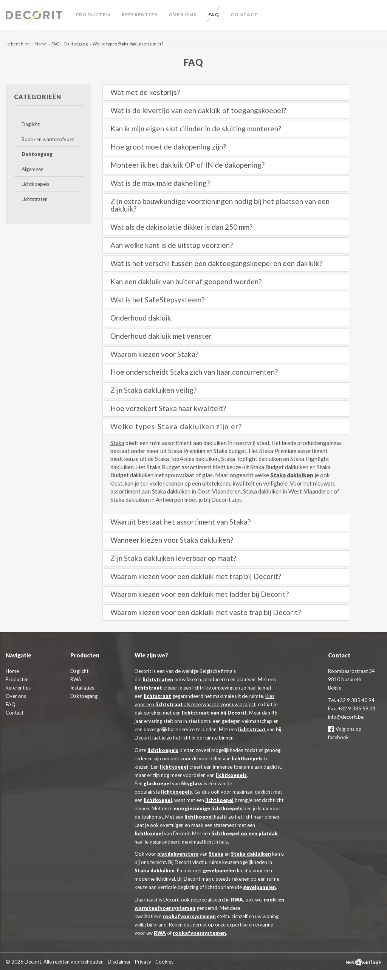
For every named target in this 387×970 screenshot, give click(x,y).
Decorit (36, 15)
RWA (237, 900)
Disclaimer (119, 962)
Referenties (139, 14)
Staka (117, 442)
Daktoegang (76, 43)
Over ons (183, 14)
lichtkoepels (162, 750)
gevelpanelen (219, 870)
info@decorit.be (346, 717)
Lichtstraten (35, 199)
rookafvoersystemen (189, 916)
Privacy (143, 962)
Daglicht (31, 124)
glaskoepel (157, 783)
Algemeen (32, 169)
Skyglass (192, 783)
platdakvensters (177, 854)
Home (40, 43)
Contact (244, 14)
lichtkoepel (174, 767)
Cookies (164, 962)
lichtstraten (157, 679)
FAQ (214, 14)
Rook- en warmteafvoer (48, 139)
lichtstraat (148, 688)
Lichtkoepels (35, 184)
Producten (93, 14)
